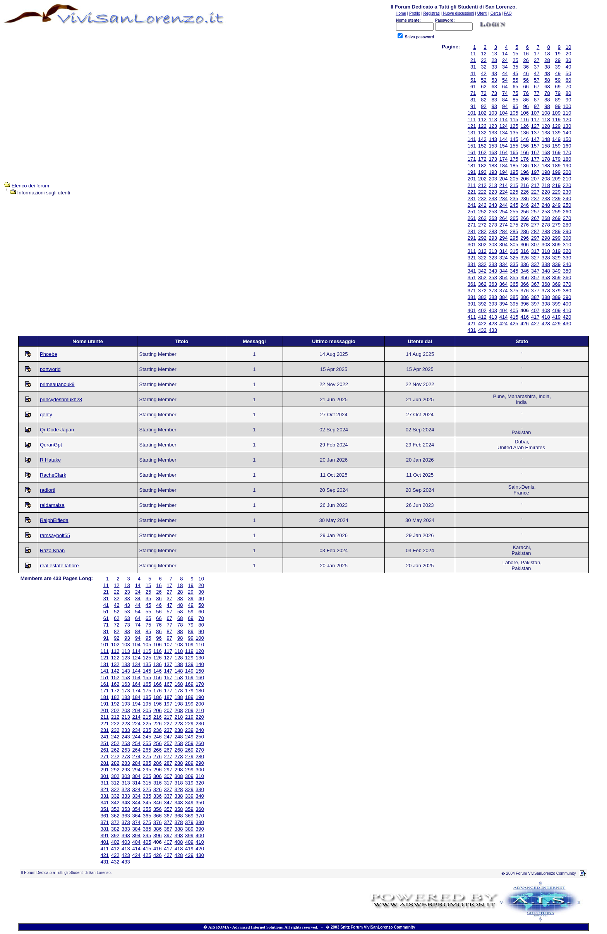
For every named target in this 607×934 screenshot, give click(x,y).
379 (556, 291)
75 (515, 93)
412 (482, 317)
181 (472, 165)
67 (536, 86)
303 (493, 244)
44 (505, 73)
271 (472, 225)
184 (503, 165)
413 (493, 317)
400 (567, 304)
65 (515, 86)
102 (482, 113)
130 (567, 126)
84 (505, 100)
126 (524, 126)
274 (503, 225)
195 (514, 172)
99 (558, 106)
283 (493, 231)
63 (494, 86)
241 (472, 205)
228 (546, 192)
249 (556, 205)
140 (567, 133)
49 (558, 73)
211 (472, 185)
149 (556, 139)
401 (472, 310)
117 (535, 119)
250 (567, 205)
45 (515, 73)
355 (514, 277)
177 (535, 159)
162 (482, 152)
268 (546, 218)
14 (505, 54)
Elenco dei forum (31, 186)
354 (503, 277)
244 (503, 205)
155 (514, 146)
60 (568, 80)
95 (515, 106)
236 (524, 198)
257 (535, 212)
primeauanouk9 (57, 384)
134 (503, 133)
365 (514, 284)
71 (473, 93)
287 (535, 231)
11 (473, 54)
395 (514, 304)
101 (472, 113)
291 (472, 238)
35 (515, 67)
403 (493, 310)
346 (524, 271)
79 (558, 93)
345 (514, 271)
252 (482, 212)
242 (482, 205)
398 (546, 304)
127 (535, 126)
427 (535, 323)
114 (503, 119)
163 (493, 152)
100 (567, 106)
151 (472, 146)
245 (514, 205)
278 (546, 225)
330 (567, 258)
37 (536, 67)
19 (558, 54)
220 (567, 185)
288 (546, 231)
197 (535, 172)
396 (524, 304)
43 (494, 73)
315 (514, 251)
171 (472, 159)
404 (503, 310)
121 (472, 126)
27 (536, 60)
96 (526, 106)
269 (556, 218)
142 (482, 139)
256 (524, 212)
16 (526, 54)
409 (556, 310)
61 (473, 86)
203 (493, 179)
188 (546, 165)
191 (472, 172)
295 (514, 238)
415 (514, 317)
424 (503, 323)
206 (524, 179)
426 (524, 323)
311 (472, 251)
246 (524, 205)
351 (472, 277)
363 (493, 284)
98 (547, 106)
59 (558, 80)
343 (493, 271)
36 (526, 67)
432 (482, 330)
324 (503, 258)
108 (546, 113)
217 (535, 185)
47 (536, 73)
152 (482, 146)
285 (514, 231)
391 (472, 304)
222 (482, 192)
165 (514, 152)
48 (547, 73)
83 (494, 100)
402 (482, 310)
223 (493, 192)
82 (483, 100)
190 (567, 165)
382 (482, 297)
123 (493, 126)
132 (482, 133)
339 (556, 264)
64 (505, 86)
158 (546, 146)
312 (482, 251)
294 (503, 238)
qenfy (46, 414)
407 (535, 310)
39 (558, 67)
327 (535, 258)
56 (526, 80)
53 (494, 80)
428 (546, 323)
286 (524, 231)
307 (535, 244)
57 (536, 80)
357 (535, 277)
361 (472, 284)
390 (567, 297)
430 (567, 323)
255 (514, 212)
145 (514, 139)
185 (514, 165)
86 (526, 100)
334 (503, 264)
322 (482, 258)
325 (514, 258)
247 (535, 205)
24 (505, 60)
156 (524, 146)
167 (535, 152)
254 (503, 212)
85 (515, 100)
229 (556, 192)
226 (524, 192)
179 (556, 159)
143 (493, 139)
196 (524, 172)
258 (546, 212)
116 (524, 119)
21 (473, 60)
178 (546, 159)
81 (473, 100)
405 (514, 310)
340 (567, 264)
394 (503, 304)
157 (535, 146)
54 (505, 80)
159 (556, 146)
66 (526, 86)
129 (556, 126)
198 (546, 172)
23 (494, 60)
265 (514, 218)
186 (524, 165)
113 (493, 119)
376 (524, 291)
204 (503, 179)
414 (503, 317)
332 (482, 264)
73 (494, 93)
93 (494, 106)
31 (473, 67)
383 (493, 297)
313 (493, 251)
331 (472, 264)
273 (493, 225)
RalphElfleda (54, 520)
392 (482, 304)
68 (547, 86)
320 (567, 251)
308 (546, 244)
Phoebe (48, 354)
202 (482, 179)
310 (567, 244)
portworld (50, 369)
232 (482, 198)
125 (514, 126)
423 (493, 323)
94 (505, 106)
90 (568, 100)
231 (472, 198)
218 (546, 185)
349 (556, 271)
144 (503, 139)
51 (473, 80)
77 (536, 93)
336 (524, 264)
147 (535, 139)
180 (567, 159)
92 (483, 106)
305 (514, 244)
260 (567, 212)
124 (503, 126)
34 (505, 67)
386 (524, 297)
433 (493, 330)
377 (535, 291)
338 (546, 264)
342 (482, 271)
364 (503, 284)
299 (556, 238)
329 (556, 258)
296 (524, 238)
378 (546, 291)
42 (483, 73)
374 (503, 291)
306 (524, 244)
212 (482, 185)
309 (556, 244)
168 (546, 152)
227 (535, 192)
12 (483, 54)
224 (503, 192)
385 (514, 297)
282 (482, 231)
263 (493, 218)
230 (567, 192)
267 (535, 218)
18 (547, 54)
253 (493, 212)
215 (514, 185)
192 (482, 172)
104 (503, 113)
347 (535, 271)
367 (535, 284)
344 (503, 271)
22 (483, 60)
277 (535, 225)
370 (567, 284)
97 (536, 106)
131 (472, 133)
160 (567, 146)
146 (524, 139)
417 (535, 317)
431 (472, 330)
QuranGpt (51, 445)
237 (535, 198)
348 (546, 271)
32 (483, 67)
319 (556, 251)
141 (472, 139)
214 (503, 185)
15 (515, 54)
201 (472, 179)
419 (556, 317)
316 (524, 251)
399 (556, 304)
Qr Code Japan (57, 430)
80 (568, 93)
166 (524, 152)
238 (546, 198)
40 (568, 67)
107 (535, 113)
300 (567, 238)
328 (546, 258)
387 (535, 297)
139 (556, 133)
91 (473, 106)
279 (556, 225)
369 (556, 284)
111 (472, 119)
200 (567, 172)
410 (567, 310)
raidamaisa (52, 505)
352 (482, 277)
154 (503, 146)
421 (472, 323)
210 (567, 179)
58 (547, 80)
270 (567, 218)
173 (493, 159)
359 (556, 277)
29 (558, 60)
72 (483, 93)
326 (524, 258)
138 (546, 133)
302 (482, 244)
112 (482, 119)
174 (503, 159)
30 (568, 60)
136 (524, 133)
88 (547, 100)
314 (503, 251)
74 (505, 93)
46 (526, 73)
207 (535, 179)
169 (556, 152)
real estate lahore (59, 565)
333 (493, 264)
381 (472, 297)
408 (546, 310)
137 (535, 133)
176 (524, 159)
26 (526, 60)
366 (524, 284)
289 (556, 231)
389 (556, 297)
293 (493, 238)
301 (472, 244)
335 (514, 264)
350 (567, 271)
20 (568, 54)
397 (535, 304)
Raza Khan (52, 550)
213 (493, 185)
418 (546, 317)
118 (546, 119)
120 (567, 119)
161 (472, 152)
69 (558, 86)
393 (493, 304)
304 (503, 244)
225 (514, 192)
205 (514, 179)
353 (493, 277)
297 (535, 238)
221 (472, 192)
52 (483, 80)
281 (472, 231)
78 (547, 93)
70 (568, 86)
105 (514, 113)
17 (536, 54)
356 (524, 277)
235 (514, 198)
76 (526, 93)
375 (514, 291)
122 (482, 126)
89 (558, 100)
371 (472, 291)
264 (503, 218)
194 (503, 172)
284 (503, 231)
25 (515, 60)
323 (493, 258)
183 (493, 165)
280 (567, 225)
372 (482, 291)
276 (524, 225)
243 (493, 205)
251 (472, 212)
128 (546, 126)
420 (567, 317)
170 (567, 152)
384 (503, 297)
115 (514, 119)
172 (482, 159)
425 (514, 323)
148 (546, 139)
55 (515, 80)
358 (546, 277)
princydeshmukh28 (61, 399)
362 (482, 284)
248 (546, 205)
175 (514, 159)
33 (494, 67)
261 (472, 218)
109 (556, 113)
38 (547, 67)
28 (547, 60)
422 (482, 323)
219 (556, 185)
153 (493, 146)
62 (483, 86)
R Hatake (50, 460)
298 (546, 238)
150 (567, 139)
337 (535, 264)
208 (546, 179)
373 (493, 291)
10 (568, 47)
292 (482, 238)
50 (568, 73)
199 (556, 172)
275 (514, 225)
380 (567, 291)
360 (567, 277)
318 (546, 251)
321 (472, 258)
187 (535, 165)
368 (546, 284)
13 (494, 54)
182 (482, 165)
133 (493, 133)
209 (556, 179)
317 (535, 251)
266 (524, 218)
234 (503, 198)
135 (514, 133)
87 (536, 100)
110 (567, 113)
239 (556, 198)
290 (567, 231)
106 (524, 113)
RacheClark (53, 475)
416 (524, 317)
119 (556, 119)
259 (556, 212)
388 (546, 297)
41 (473, 73)
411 (472, 317)
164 (503, 152)
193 (493, 172)
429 (556, 323)
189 (556, 165)
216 (524, 185)
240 (567, 198)
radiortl (47, 490)
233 (493, 198)
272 (482, 225)
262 (482, 218)
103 (493, 113)
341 (472, 271)
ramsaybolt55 (55, 535)
